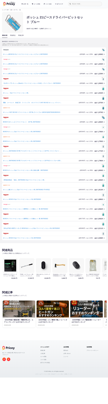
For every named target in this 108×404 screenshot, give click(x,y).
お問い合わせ (67, 380)
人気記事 (42, 380)
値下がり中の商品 (45, 389)
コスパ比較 (43, 386)
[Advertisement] (52, 258)
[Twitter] (8, 385)
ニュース (65, 383)
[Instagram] (4, 385)
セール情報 (43, 383)
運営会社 (65, 377)
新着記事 (42, 377)
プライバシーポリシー (92, 377)
